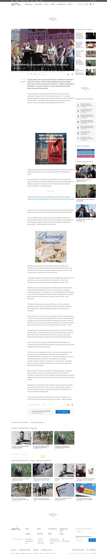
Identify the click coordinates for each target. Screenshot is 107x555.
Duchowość (40, 539)
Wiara (46, 4)
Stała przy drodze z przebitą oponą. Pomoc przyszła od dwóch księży (41, 479)
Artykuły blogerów (29, 541)
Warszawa (80, 4)
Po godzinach (61, 4)
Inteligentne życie (64, 530)
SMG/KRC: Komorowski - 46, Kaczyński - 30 (84, 220)
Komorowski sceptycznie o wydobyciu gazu (83, 180)
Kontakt (31, 553)
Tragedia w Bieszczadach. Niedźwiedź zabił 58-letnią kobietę (62, 448)
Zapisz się (92, 540)
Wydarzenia (29, 4)
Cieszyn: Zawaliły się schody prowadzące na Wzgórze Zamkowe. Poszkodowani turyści (42, 448)
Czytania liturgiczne (54, 539)
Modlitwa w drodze (25, 0)
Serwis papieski (29, 539)
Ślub (26, 543)
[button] (90, 4)
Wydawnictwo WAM (24, 550)
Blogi (32, 0)
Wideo (53, 4)
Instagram (95, 0)
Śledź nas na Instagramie (85, 156)
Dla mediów (36, 553)
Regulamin (18, 553)
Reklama (41, 553)
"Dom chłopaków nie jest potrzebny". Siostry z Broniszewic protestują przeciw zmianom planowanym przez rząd (80, 56)
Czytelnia (40, 534)
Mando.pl (35, 550)
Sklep (41, 0)
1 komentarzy (84, 106)
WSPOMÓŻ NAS (91, 549)
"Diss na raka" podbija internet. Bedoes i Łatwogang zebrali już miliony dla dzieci (85, 480)
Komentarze (39, 4)
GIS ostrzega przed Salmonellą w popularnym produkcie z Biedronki (84, 499)
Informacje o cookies (48, 553)
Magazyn (17, 0)
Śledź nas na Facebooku (85, 150)
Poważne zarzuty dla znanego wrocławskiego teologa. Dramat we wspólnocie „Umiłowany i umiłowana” (80, 36)
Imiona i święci (41, 543)
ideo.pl (94, 553)
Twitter (92, 0)
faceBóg (36, 0)
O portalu (13, 553)
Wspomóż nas (63, 411)
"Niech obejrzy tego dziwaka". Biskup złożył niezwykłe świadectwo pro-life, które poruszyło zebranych (80, 46)
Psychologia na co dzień (55, 541)
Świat (15, 68)
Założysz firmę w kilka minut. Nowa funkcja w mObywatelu (63, 499)
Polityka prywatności (25, 553)
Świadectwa (40, 541)
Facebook (90, 0)
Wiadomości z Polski (21, 68)
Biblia (12, 0)
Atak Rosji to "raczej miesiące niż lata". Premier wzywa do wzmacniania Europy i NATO (87, 139)
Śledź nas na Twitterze (85, 153)
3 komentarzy (84, 112)
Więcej (70, 4)
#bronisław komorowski (37, 422)
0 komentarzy (84, 134)
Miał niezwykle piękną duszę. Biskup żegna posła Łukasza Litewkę (87, 127)
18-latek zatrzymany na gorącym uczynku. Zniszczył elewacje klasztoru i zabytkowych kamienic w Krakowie (42, 500)
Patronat (54, 553)
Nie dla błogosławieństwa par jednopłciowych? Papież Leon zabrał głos (80, 72)
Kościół (28, 534)
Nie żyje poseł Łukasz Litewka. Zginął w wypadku (20, 447)
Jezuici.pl (13, 550)
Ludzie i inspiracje (66, 541)
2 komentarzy (84, 140)
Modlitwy (52, 543)
